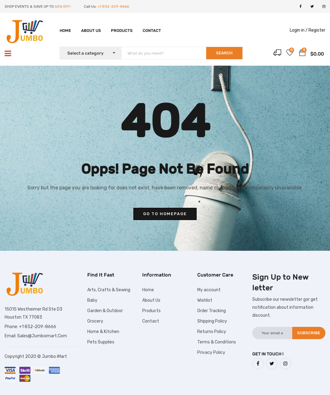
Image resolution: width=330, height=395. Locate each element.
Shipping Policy (212, 321)
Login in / (299, 30)
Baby (92, 300)
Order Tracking (211, 310)
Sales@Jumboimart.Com (42, 336)
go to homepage (165, 213)
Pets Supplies (100, 342)
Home (65, 30)
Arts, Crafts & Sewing (108, 289)
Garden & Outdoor (105, 310)
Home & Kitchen (103, 331)
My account (209, 289)
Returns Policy (211, 331)
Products (121, 30)
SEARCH (224, 53)
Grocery (95, 321)
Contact (152, 30)
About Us (91, 30)
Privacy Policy (211, 352)
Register (316, 30)
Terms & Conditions (216, 342)
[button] (302, 53)
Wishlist (204, 300)
